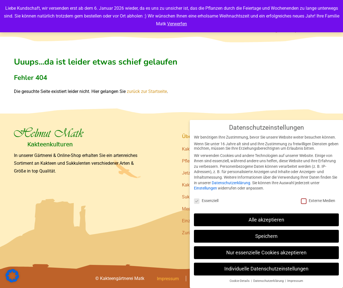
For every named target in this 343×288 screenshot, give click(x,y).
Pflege (188, 161)
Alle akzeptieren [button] (266, 220)
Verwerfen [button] (177, 23)
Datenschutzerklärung (231, 183)
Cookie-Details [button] (240, 281)
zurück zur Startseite (147, 91)
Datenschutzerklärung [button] (268, 281)
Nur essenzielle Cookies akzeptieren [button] (266, 252)
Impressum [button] (295, 281)
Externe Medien (318, 200)
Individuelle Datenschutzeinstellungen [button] (266, 269)
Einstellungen (205, 188)
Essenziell (206, 200)
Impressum (168, 278)
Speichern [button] (266, 236)
